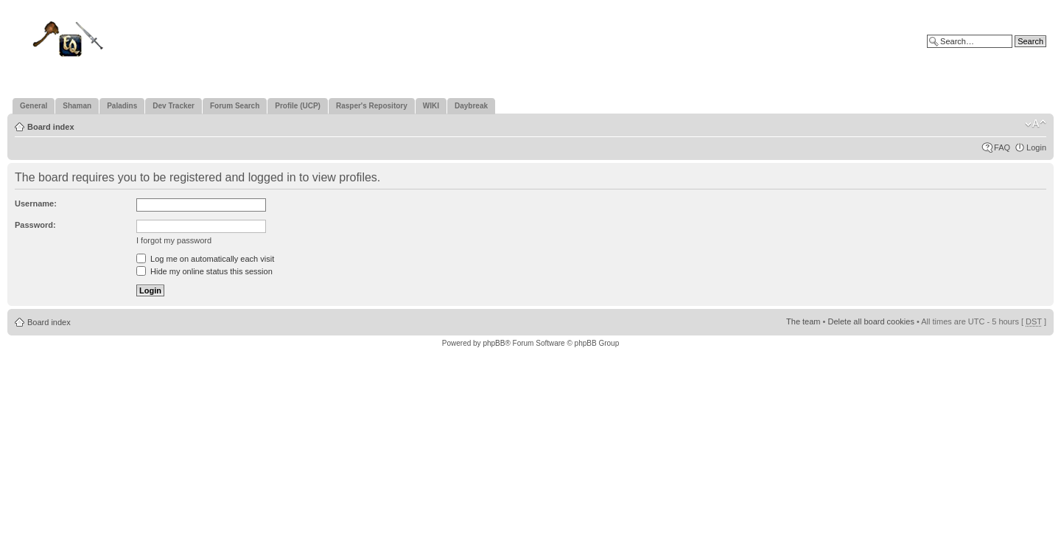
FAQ (1002, 147)
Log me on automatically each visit (205, 258)
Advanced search (1015, 52)
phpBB (494, 343)
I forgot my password (173, 240)
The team (803, 321)
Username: (36, 203)
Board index (50, 126)
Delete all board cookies (870, 321)
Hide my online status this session (204, 271)
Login (1036, 147)
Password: (35, 224)
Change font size (1035, 123)
